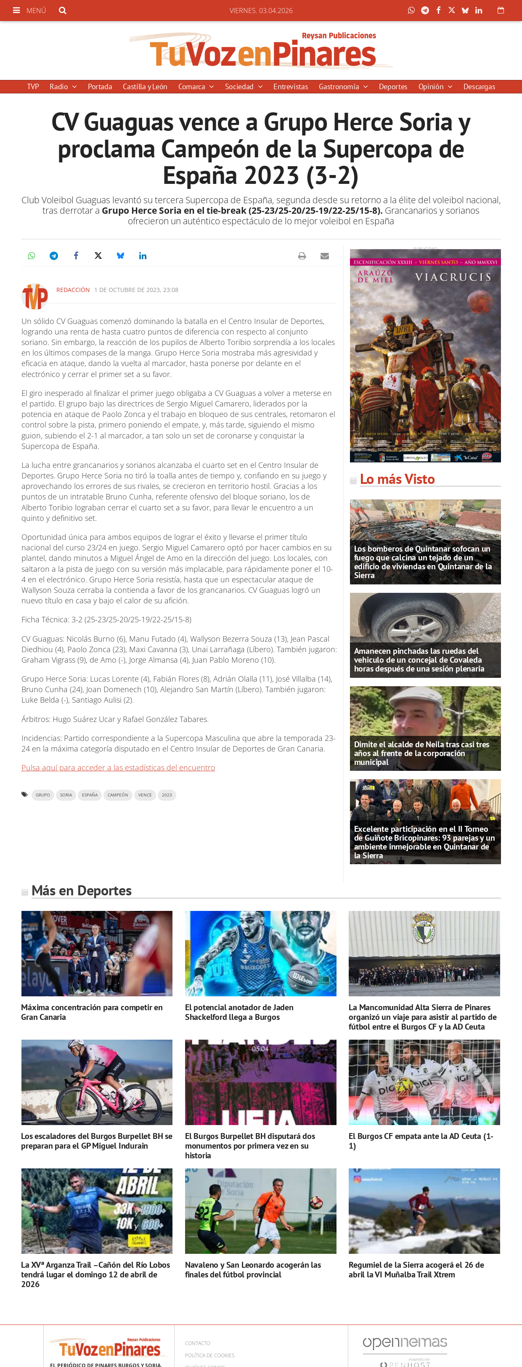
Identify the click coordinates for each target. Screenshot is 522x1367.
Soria (66, 795)
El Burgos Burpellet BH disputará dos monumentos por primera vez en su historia (250, 1146)
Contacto (197, 1343)
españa (90, 795)
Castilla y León (145, 86)
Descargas (480, 86)
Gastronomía (340, 86)
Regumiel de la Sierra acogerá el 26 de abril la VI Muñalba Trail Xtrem (416, 1269)
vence (145, 795)
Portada (100, 86)
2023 (167, 795)
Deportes (393, 86)
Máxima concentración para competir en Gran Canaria (92, 1012)
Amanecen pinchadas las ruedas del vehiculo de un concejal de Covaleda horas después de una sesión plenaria (419, 659)
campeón (118, 795)
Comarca (192, 86)
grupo (43, 795)
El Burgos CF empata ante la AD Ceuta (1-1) (421, 1141)
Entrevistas (290, 86)
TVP (33, 86)
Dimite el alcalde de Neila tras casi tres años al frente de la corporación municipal (422, 753)
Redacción (73, 290)
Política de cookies (210, 1355)
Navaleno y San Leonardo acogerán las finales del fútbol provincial (253, 1269)
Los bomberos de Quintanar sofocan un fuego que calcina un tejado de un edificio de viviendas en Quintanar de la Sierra (423, 562)
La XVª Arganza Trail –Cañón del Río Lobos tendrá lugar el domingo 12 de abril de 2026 (95, 1274)
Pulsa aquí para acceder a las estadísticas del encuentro (118, 767)
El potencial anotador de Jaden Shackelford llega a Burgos (239, 1012)
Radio (60, 86)
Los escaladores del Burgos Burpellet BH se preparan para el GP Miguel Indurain (96, 1141)
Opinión (432, 86)
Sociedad (240, 86)
